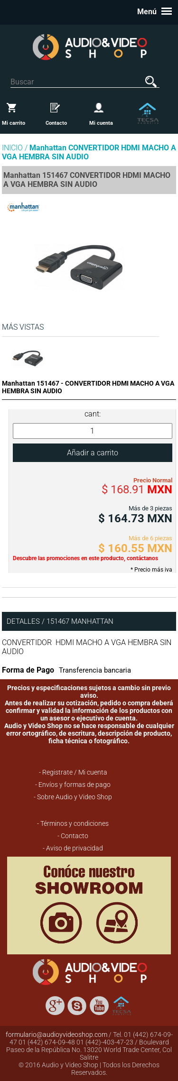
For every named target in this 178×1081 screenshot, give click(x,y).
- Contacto (72, 836)
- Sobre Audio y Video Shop (73, 797)
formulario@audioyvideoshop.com (56, 1034)
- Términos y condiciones (73, 823)
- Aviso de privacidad (73, 848)
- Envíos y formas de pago (73, 784)
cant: (92, 413)
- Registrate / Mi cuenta (73, 772)
